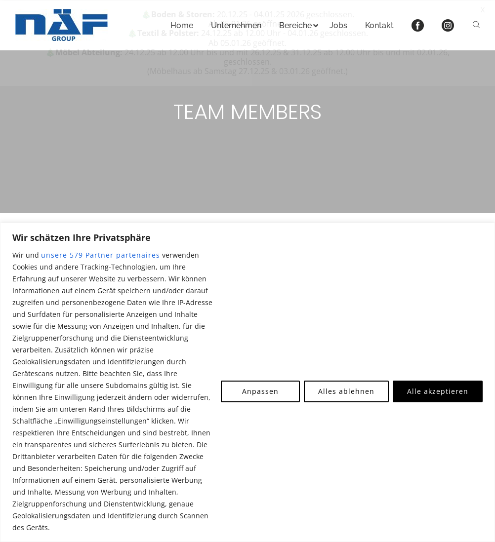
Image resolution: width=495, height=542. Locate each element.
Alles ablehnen (346, 391)
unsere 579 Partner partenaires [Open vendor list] (100, 255)
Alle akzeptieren (437, 391)
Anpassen (260, 391)
